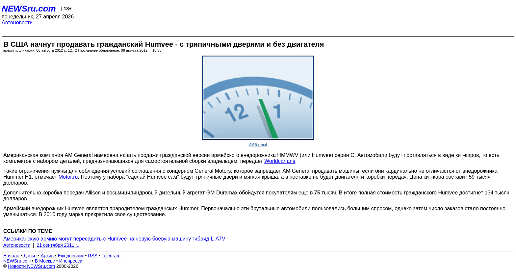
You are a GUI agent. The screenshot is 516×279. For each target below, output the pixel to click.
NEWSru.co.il (17, 261)
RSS (92, 255)
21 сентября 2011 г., (58, 245)
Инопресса (71, 261)
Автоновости (17, 22)
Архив (47, 255)
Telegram (111, 255)
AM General (258, 144)
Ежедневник (71, 255)
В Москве (45, 261)
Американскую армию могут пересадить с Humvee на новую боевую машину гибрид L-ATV (114, 238)
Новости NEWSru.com (31, 266)
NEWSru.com (29, 8)
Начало (11, 255)
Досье (30, 255)
